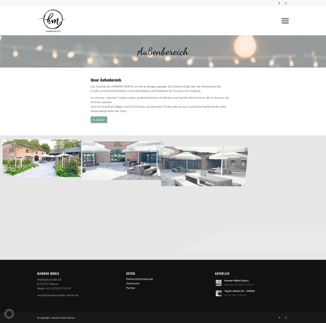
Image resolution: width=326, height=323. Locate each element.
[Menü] (284, 20)
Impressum (133, 283)
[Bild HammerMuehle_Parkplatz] (43, 159)
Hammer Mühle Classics (236, 280)
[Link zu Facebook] (279, 3)
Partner (130, 288)
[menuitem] (284, 20)
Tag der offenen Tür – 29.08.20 (239, 291)
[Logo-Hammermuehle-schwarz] (51, 20)
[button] (9, 314)
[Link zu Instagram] (286, 3)
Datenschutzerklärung (139, 279)
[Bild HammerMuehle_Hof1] (124, 159)
